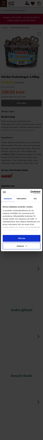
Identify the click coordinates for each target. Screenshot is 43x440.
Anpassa (22, 246)
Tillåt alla (21, 238)
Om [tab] (35, 199)
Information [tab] (21, 199)
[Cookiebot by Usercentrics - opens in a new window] (30, 192)
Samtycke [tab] (8, 199)
